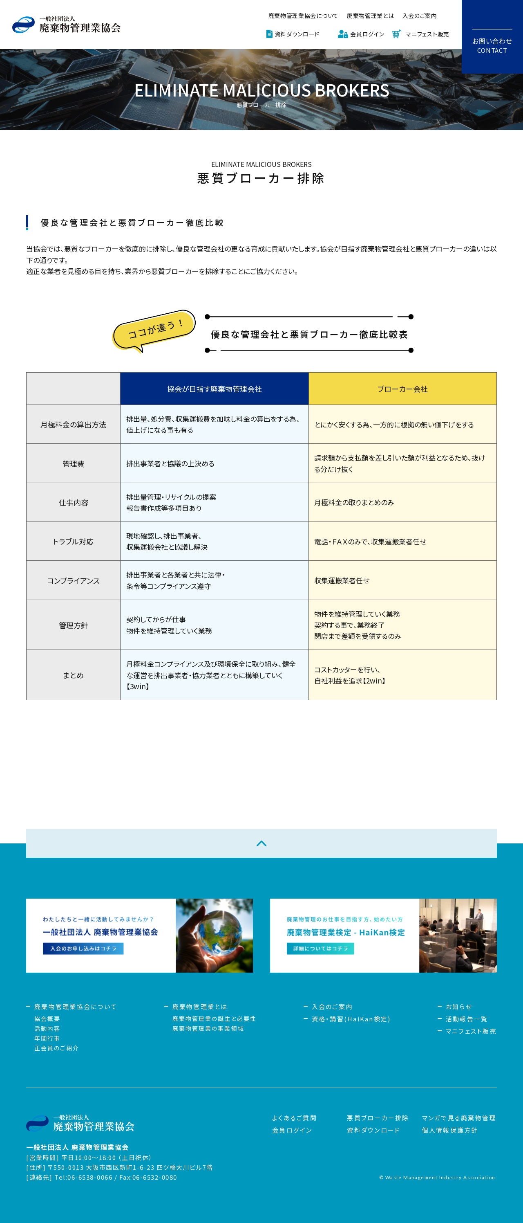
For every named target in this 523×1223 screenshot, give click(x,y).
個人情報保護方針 (450, 1130)
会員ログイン (367, 34)
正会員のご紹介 (56, 1048)
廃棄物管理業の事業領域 (208, 1028)
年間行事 (47, 1038)
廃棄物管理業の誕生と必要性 (214, 1018)
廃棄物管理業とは (370, 15)
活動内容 (47, 1028)
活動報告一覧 (467, 1018)
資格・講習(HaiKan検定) (351, 1018)
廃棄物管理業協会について (303, 15)
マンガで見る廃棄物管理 (459, 1117)
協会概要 (47, 1018)
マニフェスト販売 (427, 34)
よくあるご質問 (294, 1117)
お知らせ (459, 1006)
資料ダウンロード (297, 34)
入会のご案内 (419, 15)
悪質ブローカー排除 (378, 1117)
